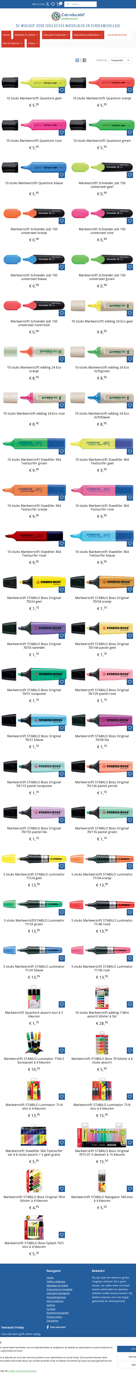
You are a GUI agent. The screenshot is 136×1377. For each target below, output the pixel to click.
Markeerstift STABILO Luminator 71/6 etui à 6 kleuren (101, 1106)
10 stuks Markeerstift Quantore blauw (34, 183)
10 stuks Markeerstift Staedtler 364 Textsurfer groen (34, 461)
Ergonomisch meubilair (59, 1289)
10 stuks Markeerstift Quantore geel (33, 98)
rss (109, 1370)
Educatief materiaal (56, 34)
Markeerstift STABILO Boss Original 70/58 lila (102, 738)
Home (6, 34)
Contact (51, 1309)
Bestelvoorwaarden (58, 1312)
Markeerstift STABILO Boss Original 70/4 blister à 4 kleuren (34, 1199)
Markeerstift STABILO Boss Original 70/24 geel (34, 600)
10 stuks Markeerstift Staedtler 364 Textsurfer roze (102, 507)
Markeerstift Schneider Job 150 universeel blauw (34, 277)
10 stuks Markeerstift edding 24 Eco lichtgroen (102, 369)
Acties (33, 43)
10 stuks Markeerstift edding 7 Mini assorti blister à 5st (102, 1014)
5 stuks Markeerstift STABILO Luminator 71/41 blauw (34, 968)
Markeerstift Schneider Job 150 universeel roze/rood (34, 323)
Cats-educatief (56, 1327)
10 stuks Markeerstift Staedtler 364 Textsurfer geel (102, 461)
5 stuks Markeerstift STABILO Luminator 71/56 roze (102, 968)
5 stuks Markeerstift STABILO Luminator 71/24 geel (34, 876)
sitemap (102, 1370)
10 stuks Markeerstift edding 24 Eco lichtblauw (102, 415)
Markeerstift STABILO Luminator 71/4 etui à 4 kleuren (34, 1106)
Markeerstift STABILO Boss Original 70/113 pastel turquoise (34, 784)
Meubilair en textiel (57, 1285)
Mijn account (41, 4)
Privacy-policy (54, 1316)
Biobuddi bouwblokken (88, 34)
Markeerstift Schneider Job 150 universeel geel (102, 185)
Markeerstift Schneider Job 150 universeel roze (102, 231)
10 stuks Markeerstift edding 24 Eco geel (102, 321)
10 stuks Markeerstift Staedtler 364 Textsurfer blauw (102, 553)
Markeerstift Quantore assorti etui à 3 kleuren (34, 1014)
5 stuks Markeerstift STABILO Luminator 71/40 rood (102, 922)
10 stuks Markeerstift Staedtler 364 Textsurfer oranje (34, 507)
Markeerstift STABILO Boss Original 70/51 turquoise (34, 692)
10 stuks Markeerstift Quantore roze (34, 141)
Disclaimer (52, 1320)
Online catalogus (56, 1281)
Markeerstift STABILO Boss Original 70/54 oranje (102, 600)
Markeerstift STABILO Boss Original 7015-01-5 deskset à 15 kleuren (102, 1153)
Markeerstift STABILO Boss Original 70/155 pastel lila (34, 830)
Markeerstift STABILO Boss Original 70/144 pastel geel (102, 646)
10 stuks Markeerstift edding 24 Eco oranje (34, 369)
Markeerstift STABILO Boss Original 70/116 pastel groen (102, 830)
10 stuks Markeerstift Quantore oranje (102, 98)
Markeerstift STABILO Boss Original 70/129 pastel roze (102, 692)
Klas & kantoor (13, 43)
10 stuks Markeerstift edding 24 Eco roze (34, 413)
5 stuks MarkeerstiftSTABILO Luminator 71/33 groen (34, 922)
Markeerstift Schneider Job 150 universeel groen (102, 277)
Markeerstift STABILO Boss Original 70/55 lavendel (34, 646)
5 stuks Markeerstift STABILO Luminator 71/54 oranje (102, 876)
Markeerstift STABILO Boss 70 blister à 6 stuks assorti (102, 1060)
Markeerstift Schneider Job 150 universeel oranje (34, 231)
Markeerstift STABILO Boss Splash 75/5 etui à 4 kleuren (34, 1245)
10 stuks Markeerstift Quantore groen (102, 141)
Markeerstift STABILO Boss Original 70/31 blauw (34, 738)
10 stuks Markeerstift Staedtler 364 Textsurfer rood (34, 553)
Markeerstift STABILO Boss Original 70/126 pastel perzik (102, 784)
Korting (51, 1305)
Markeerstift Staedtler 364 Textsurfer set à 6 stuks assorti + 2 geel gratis (34, 1153)
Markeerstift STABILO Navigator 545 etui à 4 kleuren (102, 1199)
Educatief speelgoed (58, 1293)
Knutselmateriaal (119, 34)
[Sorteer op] (120, 60)
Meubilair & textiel (27, 34)
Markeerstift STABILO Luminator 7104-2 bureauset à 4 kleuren (34, 1060)
